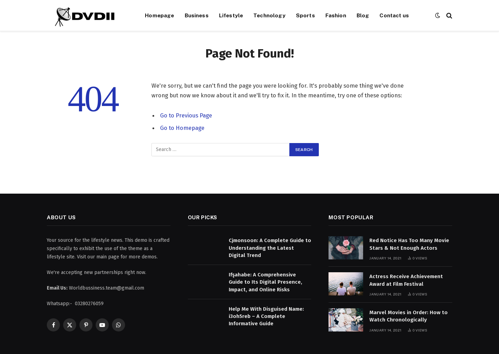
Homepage (159, 15)
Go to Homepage (182, 127)
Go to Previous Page (186, 115)
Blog (363, 15)
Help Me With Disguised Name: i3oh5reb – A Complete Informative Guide (266, 316)
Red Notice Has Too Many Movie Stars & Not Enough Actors (409, 244)
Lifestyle (231, 15)
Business (197, 15)
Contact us (394, 15)
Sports (305, 15)
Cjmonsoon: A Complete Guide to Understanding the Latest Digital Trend (270, 247)
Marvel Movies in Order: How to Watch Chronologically (408, 316)
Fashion (335, 15)
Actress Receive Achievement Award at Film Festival (406, 280)
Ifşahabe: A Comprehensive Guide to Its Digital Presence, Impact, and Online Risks (265, 282)
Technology (269, 15)
